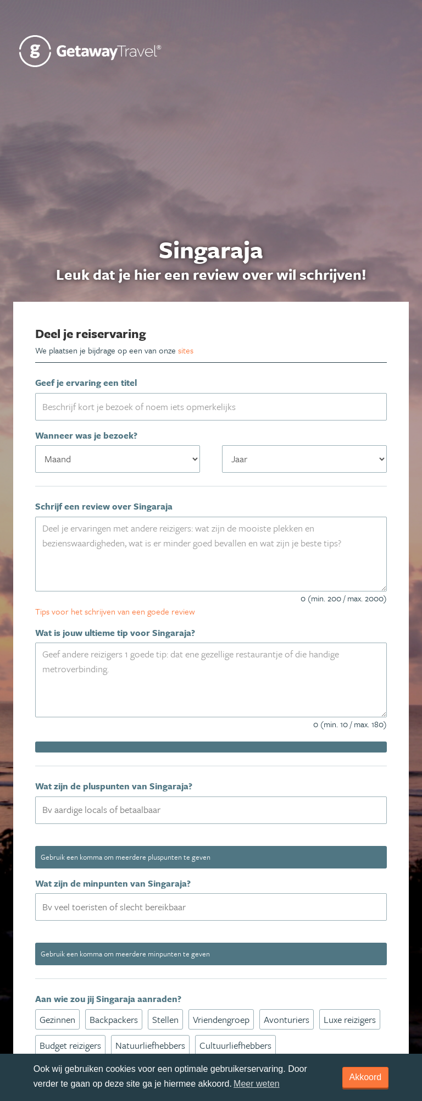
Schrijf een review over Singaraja (104, 506)
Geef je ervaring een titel (86, 382)
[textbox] (217, 810)
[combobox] (211, 810)
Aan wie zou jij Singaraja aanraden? (108, 998)
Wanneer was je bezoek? (86, 435)
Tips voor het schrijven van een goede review (115, 611)
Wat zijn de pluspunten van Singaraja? (113, 786)
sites (185, 350)
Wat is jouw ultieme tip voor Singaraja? (115, 632)
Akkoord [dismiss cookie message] (365, 1077)
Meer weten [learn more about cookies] (257, 1083)
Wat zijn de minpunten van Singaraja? (113, 883)
